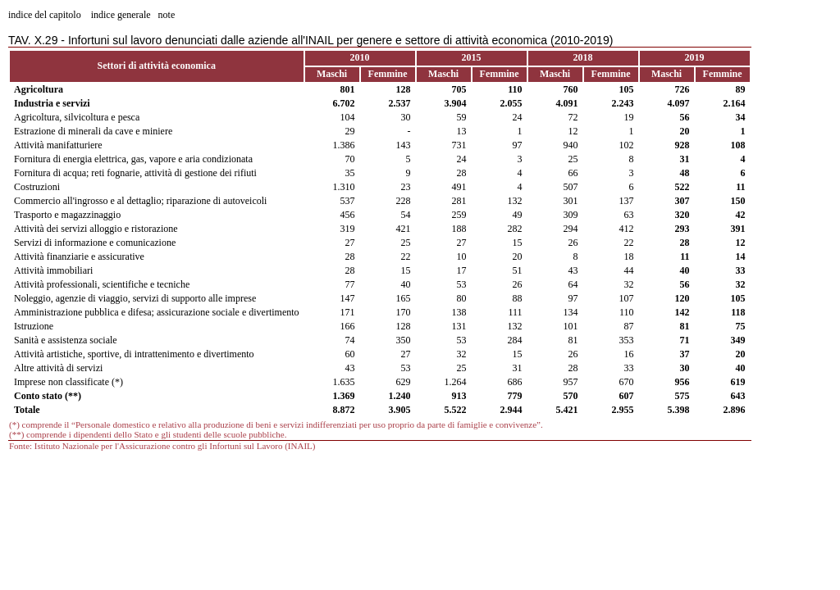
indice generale (121, 14)
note (167, 14)
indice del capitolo (44, 14)
